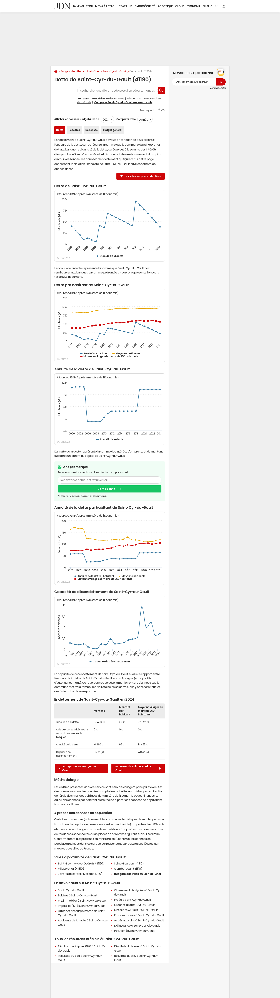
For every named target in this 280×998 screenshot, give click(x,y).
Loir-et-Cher (92, 71)
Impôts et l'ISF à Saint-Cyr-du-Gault (82, 905)
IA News (78, 6)
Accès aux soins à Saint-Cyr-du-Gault (139, 920)
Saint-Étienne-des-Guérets (108, 98)
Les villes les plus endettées (143, 176)
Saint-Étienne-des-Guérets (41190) (81, 863)
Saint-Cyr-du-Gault (114, 71)
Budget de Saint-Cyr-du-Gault (77, 768)
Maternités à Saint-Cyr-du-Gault (136, 910)
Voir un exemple (218, 88)
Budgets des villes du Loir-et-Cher (137, 873)
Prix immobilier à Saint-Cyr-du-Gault (82, 900)
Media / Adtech (105, 6)
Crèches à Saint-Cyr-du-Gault (134, 904)
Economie (193, 6)
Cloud (179, 6)
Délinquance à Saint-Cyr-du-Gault (137, 925)
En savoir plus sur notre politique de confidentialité (82, 496)
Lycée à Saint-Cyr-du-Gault (132, 899)
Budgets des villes (71, 71)
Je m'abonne (106, 488)
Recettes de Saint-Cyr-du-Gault (138, 768)
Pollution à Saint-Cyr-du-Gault (134, 930)
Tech (89, 6)
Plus (207, 5)
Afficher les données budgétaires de (76, 119)
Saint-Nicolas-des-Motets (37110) (80, 873)
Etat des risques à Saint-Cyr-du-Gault (139, 915)
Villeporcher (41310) (71, 868)
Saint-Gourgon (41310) (129, 863)
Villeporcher (134, 98)
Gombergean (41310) (128, 868)
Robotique (165, 6)
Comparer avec (126, 119)
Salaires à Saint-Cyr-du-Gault (77, 895)
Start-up (125, 6)
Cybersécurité (144, 6)
